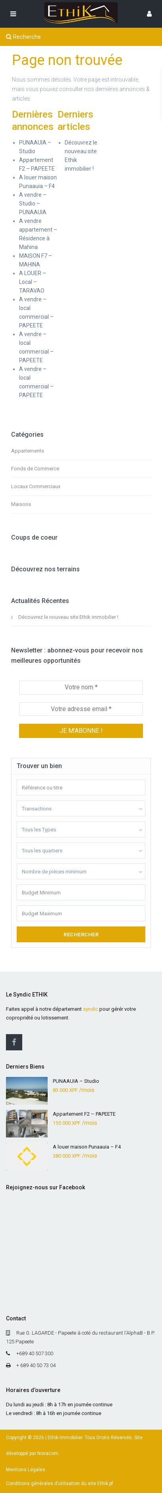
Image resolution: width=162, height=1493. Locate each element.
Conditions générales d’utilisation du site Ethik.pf (59, 1483)
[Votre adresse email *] (81, 709)
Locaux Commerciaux (35, 486)
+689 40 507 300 (34, 1353)
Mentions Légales (25, 1469)
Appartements (27, 451)
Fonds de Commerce (35, 469)
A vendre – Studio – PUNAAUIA (32, 203)
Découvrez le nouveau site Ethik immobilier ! (68, 617)
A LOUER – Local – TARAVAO (32, 282)
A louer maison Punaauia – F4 (87, 1147)
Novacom (47, 1453)
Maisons (21, 504)
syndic (90, 1009)
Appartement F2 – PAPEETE (84, 1114)
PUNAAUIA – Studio (76, 1081)
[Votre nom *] (81, 687)
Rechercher (81, 935)
